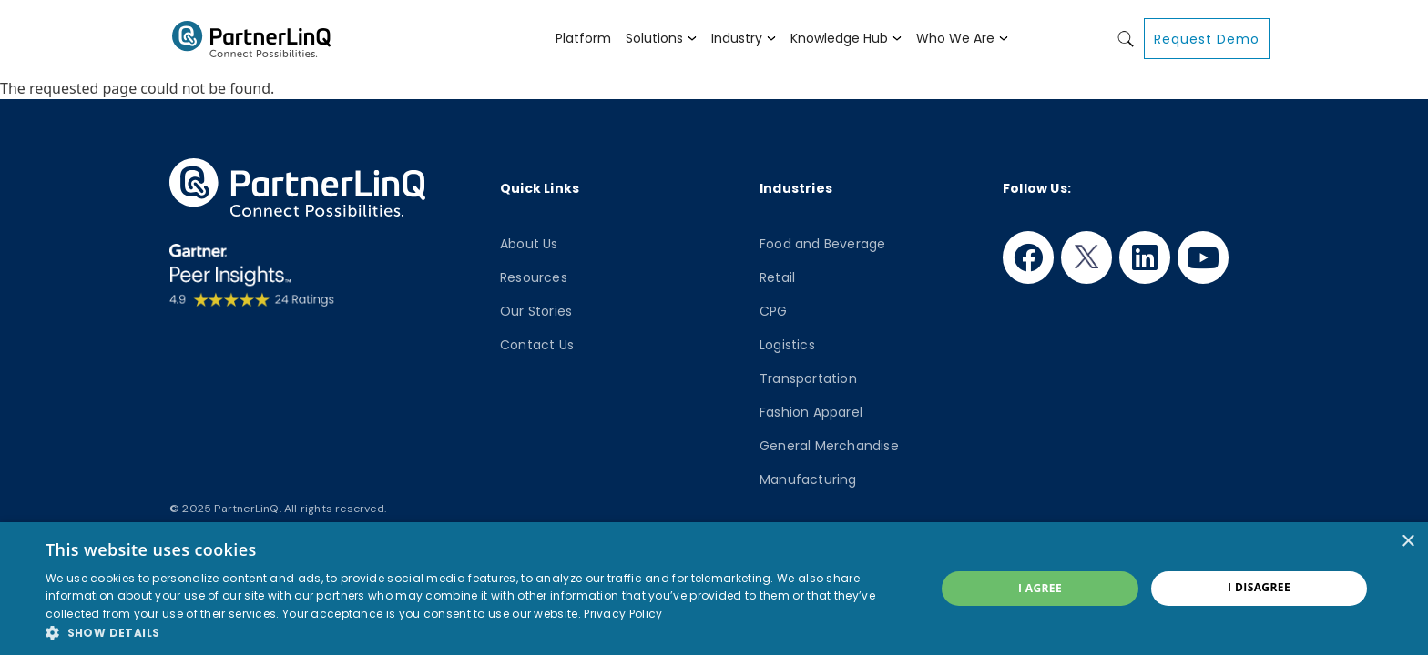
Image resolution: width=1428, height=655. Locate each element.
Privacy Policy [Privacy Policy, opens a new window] (623, 613)
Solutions (654, 38)
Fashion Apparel (811, 412)
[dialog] (714, 588)
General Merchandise (829, 446)
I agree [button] (1040, 588)
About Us (529, 244)
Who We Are (955, 38)
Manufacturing (808, 479)
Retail (777, 277)
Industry (736, 38)
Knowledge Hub (839, 38)
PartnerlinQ (251, 39)
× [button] (1407, 542)
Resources (533, 277)
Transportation (808, 378)
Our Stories (536, 311)
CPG (774, 311)
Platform (583, 38)
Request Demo (1207, 39)
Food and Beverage (822, 244)
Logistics (787, 345)
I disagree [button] (1259, 587)
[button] (477, 632)
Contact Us (537, 345)
